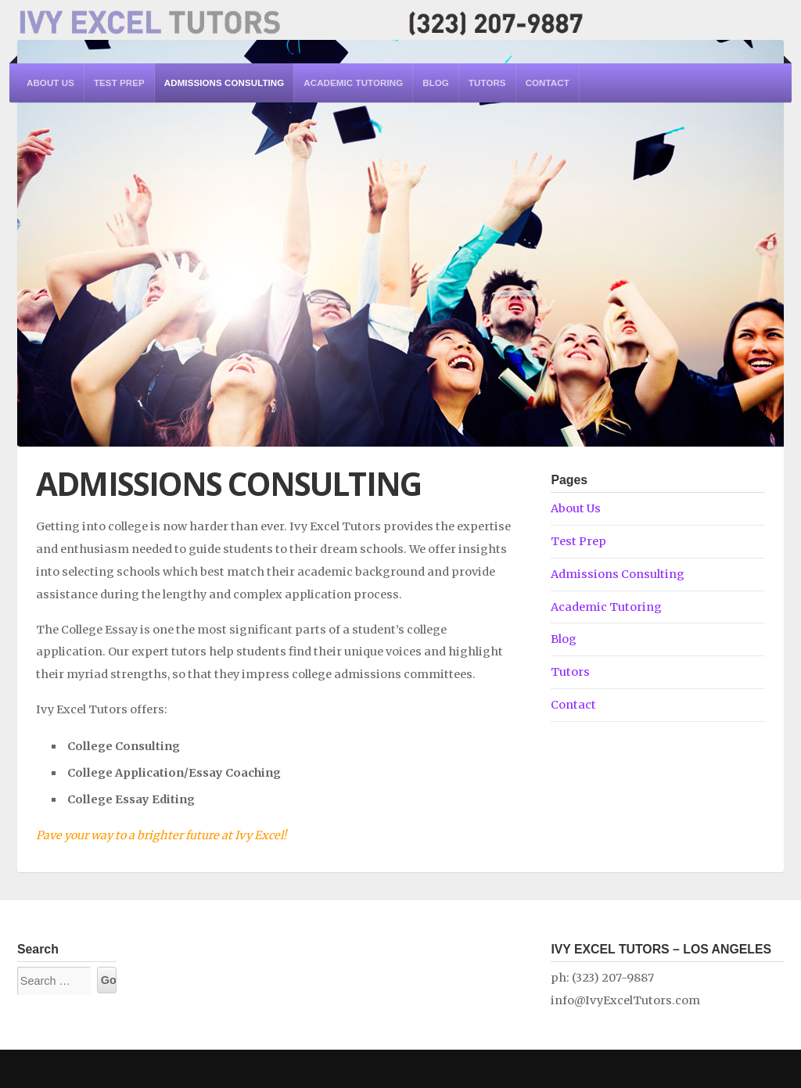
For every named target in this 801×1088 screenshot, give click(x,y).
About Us (50, 83)
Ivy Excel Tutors (300, 20)
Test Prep (119, 83)
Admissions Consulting (224, 83)
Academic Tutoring (353, 83)
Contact (547, 83)
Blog (435, 83)
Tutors (487, 83)
